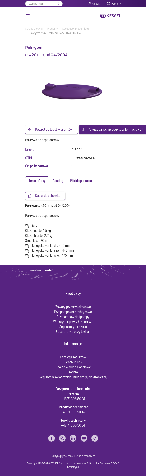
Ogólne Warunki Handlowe (73, 367)
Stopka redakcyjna (85, 456)
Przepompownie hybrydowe (73, 312)
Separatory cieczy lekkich (73, 332)
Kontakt (96, 3)
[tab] (37, 180)
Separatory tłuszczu (73, 327)
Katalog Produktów (73, 357)
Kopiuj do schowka (47, 196)
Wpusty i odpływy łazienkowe (73, 322)
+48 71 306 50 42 (73, 412)
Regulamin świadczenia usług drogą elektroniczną (73, 377)
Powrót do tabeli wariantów (54, 129)
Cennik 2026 (73, 362)
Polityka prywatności (62, 456)
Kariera (73, 372)
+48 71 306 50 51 (73, 425)
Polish (114, 3)
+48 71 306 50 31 (73, 399)
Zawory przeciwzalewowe (73, 307)
